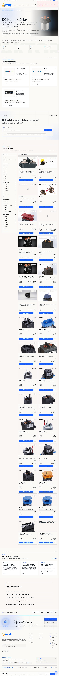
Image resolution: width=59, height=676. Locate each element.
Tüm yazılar (54, 558)
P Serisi (20, 79)
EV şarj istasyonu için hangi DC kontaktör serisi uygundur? (29, 594)
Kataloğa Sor (50, 622)
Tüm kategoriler (5, 14)
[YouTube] (8, 651)
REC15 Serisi (12, 102)
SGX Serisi (11, 81)
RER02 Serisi (6, 100)
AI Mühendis (51, 619)
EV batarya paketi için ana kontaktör (37, 134)
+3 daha (15, 81)
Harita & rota (53, 647)
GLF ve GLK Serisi (40, 79)
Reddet (47, 674)
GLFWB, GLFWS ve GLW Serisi (37, 81)
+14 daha (4, 180)
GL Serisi (34, 79)
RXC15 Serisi (18, 102)
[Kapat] (56, 674)
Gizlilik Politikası (41, 674)
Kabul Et (52, 674)
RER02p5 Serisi (12, 100)
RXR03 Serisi (19, 100)
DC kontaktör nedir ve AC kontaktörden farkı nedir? (29, 591)
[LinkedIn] (3, 651)
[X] (5, 651)
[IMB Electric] (6, 5)
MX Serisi (10, 79)
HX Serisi (15, 79)
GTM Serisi (6, 81)
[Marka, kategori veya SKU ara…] (47, 5)
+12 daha (23, 102)
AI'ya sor (48, 130)
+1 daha (4, 228)
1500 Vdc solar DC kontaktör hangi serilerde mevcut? (29, 601)
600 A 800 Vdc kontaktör (12, 134)
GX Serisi (5, 79)
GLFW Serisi (47, 79)
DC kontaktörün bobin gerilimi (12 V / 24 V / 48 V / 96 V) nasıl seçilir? (29, 604)
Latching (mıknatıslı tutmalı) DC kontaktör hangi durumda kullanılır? (29, 597)
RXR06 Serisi (6, 102)
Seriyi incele (26, 180)
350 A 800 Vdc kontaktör (23, 134)
